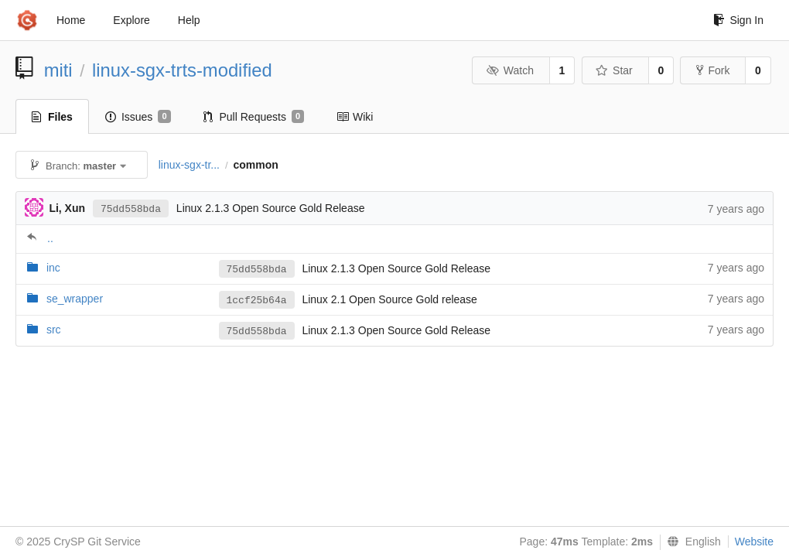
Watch (510, 70)
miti (58, 70)
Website (754, 541)
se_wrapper (74, 298)
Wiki (354, 117)
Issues (138, 117)
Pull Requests (254, 117)
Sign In (738, 20)
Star (614, 70)
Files (52, 117)
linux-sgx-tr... (189, 164)
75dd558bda (131, 209)
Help (189, 20)
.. (50, 238)
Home (70, 20)
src (53, 329)
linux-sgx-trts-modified (182, 70)
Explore (131, 20)
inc (53, 267)
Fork (712, 70)
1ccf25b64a (257, 300)
